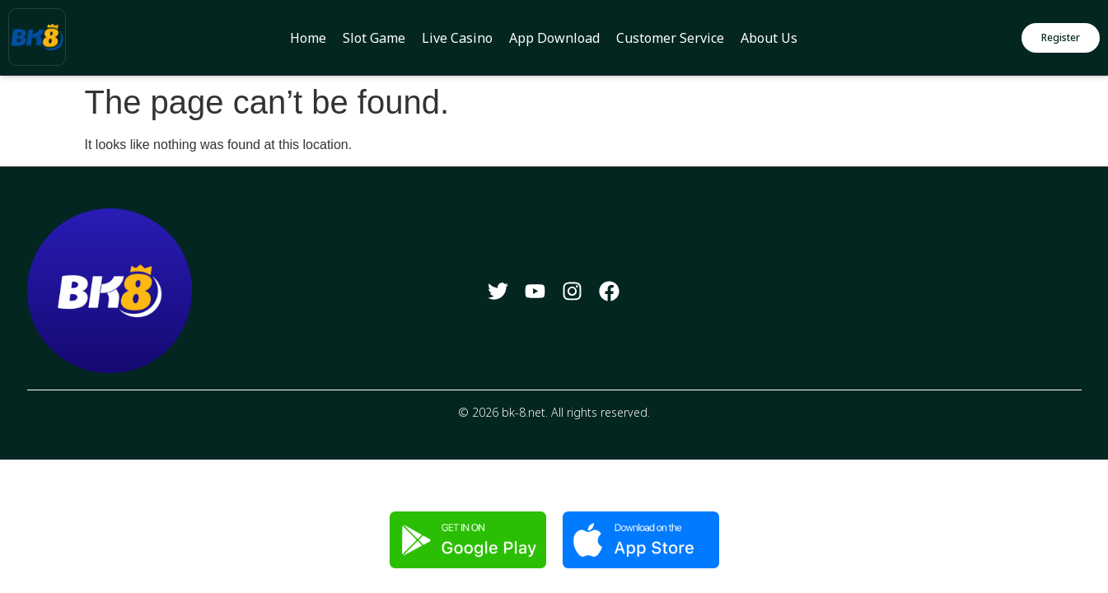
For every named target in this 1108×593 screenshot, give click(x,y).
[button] (1061, 38)
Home (308, 38)
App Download (554, 38)
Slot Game (374, 38)
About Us (769, 38)
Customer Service (670, 38)
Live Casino (457, 38)
